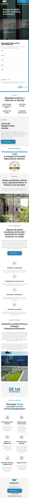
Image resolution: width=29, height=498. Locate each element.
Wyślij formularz (22, 87)
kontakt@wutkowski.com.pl (23, 4)
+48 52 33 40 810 (23, 2)
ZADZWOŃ (23, 0)
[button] (1, 208)
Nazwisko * (3, 55)
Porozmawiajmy (8, 141)
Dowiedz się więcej (9, 32)
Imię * (2, 50)
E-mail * (2, 60)
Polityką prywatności (22, 82)
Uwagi (2, 69)
